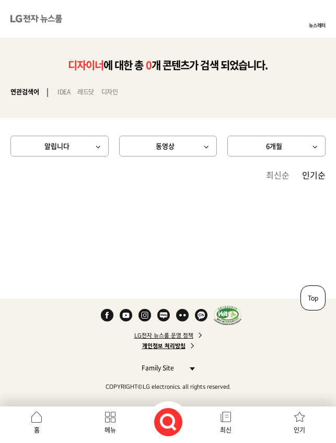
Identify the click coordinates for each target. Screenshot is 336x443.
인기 (299, 430)
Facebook (107, 315)
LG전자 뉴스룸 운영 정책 (163, 335)
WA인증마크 (227, 315)
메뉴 (110, 430)
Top (313, 298)
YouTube (126, 315)
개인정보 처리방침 (164, 346)
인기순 (314, 175)
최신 (225, 430)
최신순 (277, 175)
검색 (168, 422)
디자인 (109, 92)
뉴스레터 (317, 25)
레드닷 (85, 92)
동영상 (165, 146)
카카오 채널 (201, 315)
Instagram (144, 315)
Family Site (165, 368)
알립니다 (56, 146)
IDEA (63, 92)
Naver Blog (163, 315)
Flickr (182, 315)
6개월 (274, 146)
